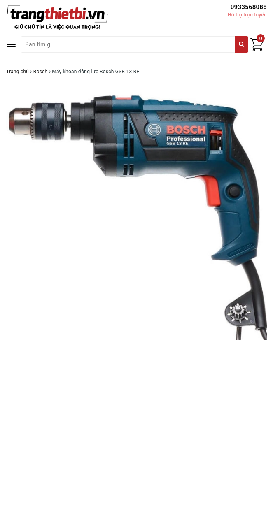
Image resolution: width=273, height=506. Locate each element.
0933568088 (249, 7)
